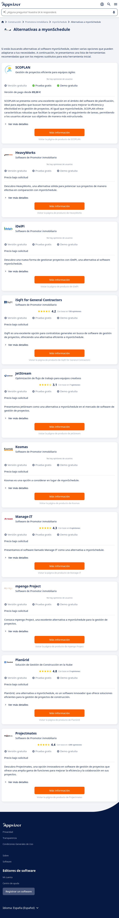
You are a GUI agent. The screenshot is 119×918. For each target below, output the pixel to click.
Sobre (6, 855)
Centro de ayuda (11, 883)
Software (7, 861)
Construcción (14, 21)
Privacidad (8, 831)
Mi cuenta (8, 877)
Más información (59, 132)
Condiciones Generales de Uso (18, 844)
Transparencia (10, 837)
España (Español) (26, 908)
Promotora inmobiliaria (36, 21)
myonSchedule (59, 21)
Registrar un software (19, 891)
